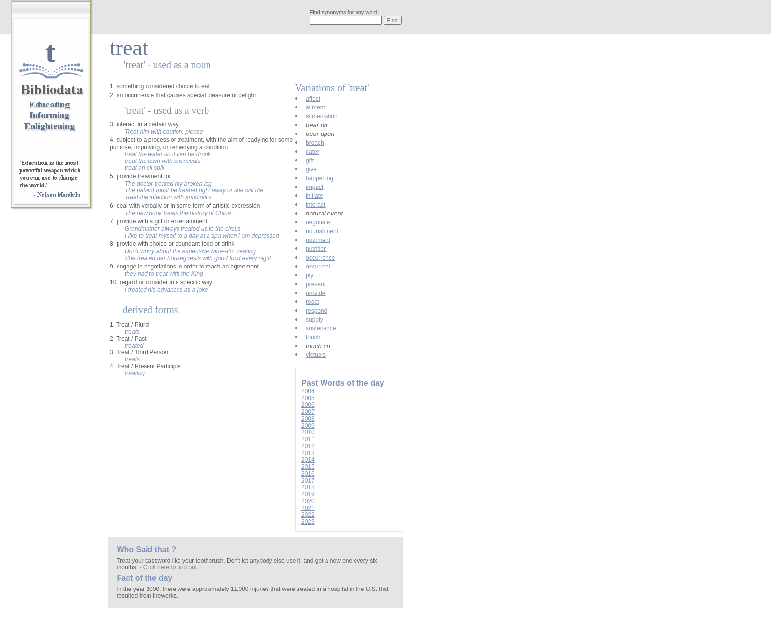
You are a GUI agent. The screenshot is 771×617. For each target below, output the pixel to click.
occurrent (318, 266)
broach (315, 142)
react (312, 301)
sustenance (321, 328)
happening (319, 178)
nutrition (316, 248)
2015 (308, 466)
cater (312, 151)
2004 (308, 391)
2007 (308, 411)
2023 (308, 521)
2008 (308, 418)
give (311, 169)
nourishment (322, 231)
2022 (308, 514)
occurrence (320, 257)
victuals (316, 354)
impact (314, 187)
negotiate (318, 222)
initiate (314, 195)
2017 (308, 480)
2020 (308, 501)
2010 (308, 432)
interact (315, 204)
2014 (308, 459)
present (316, 284)
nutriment (318, 240)
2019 (308, 494)
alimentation (322, 116)
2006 (308, 405)
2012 (308, 446)
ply (309, 275)
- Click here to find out (168, 567)
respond (316, 310)
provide (315, 293)
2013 (308, 453)
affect (313, 98)
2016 (308, 473)
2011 (308, 439)
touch (313, 337)
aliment (315, 107)
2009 (308, 425)
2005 (308, 398)
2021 (308, 508)
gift (310, 160)
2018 (308, 487)
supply (314, 319)
